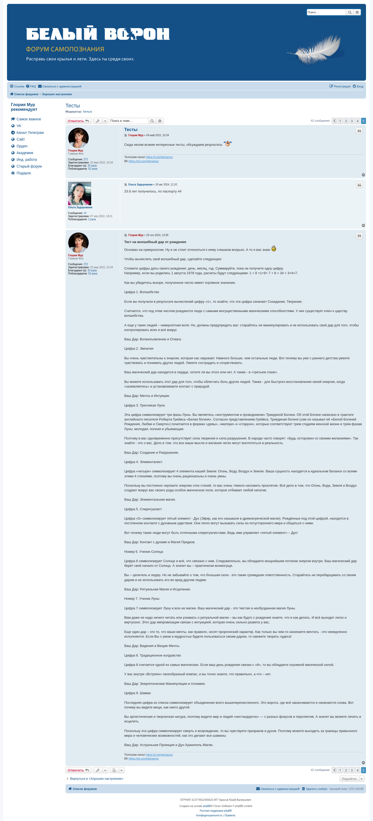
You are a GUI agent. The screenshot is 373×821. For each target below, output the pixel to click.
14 (85, 213)
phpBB (207, 806)
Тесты (73, 105)
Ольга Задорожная (80, 207)
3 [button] (352, 121)
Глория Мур (75, 150)
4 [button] (357, 121)
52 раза (92, 168)
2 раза (92, 219)
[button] (334, 121)
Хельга (87, 111)
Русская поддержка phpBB (216, 810)
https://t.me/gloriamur (159, 156)
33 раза (92, 165)
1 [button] (340, 121)
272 (86, 159)
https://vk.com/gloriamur (143, 161)
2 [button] (346, 121)
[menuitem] (31, 86)
